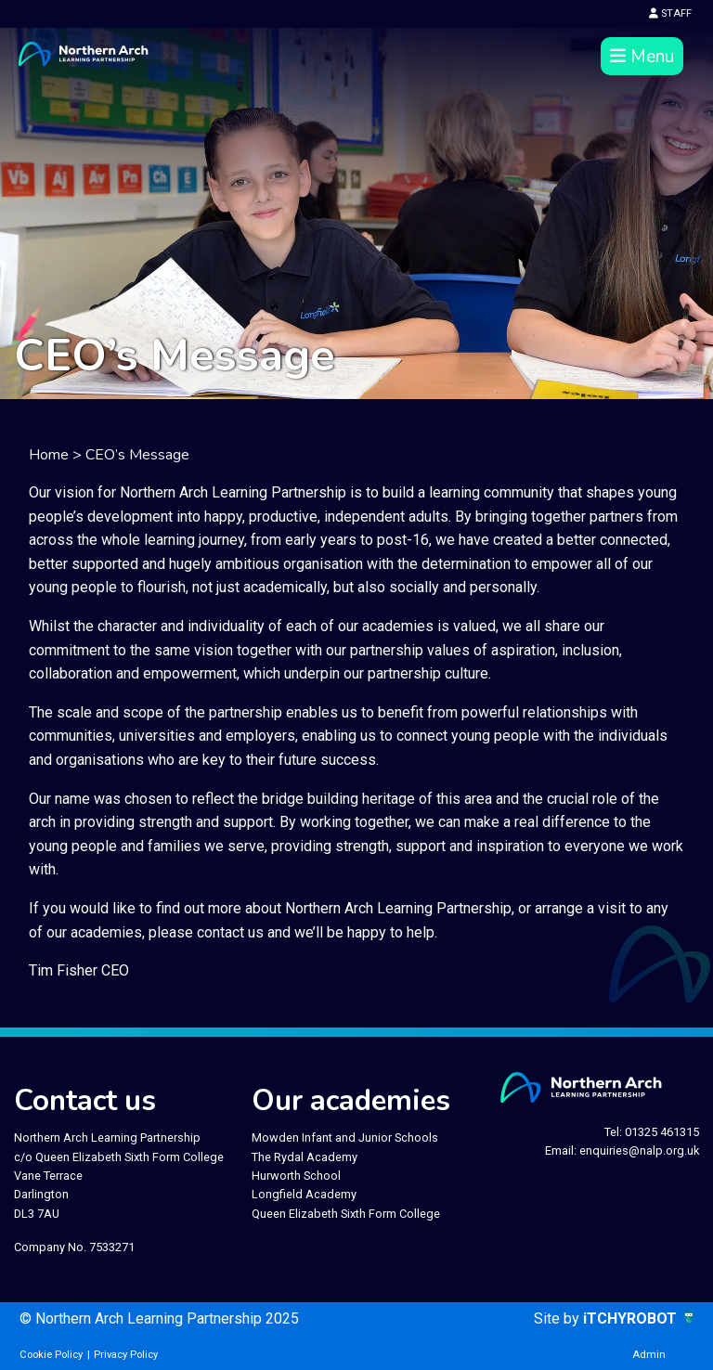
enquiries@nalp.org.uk (639, 1150)
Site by (558, 1318)
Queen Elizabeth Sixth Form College (346, 1214)
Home (49, 455)
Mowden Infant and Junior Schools (345, 1137)
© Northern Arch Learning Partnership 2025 (159, 1318)
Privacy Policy (126, 1355)
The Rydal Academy (304, 1157)
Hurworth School (296, 1176)
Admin (649, 1355)
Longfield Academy (304, 1194)
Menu (642, 57)
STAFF (670, 13)
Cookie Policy (51, 1355)
